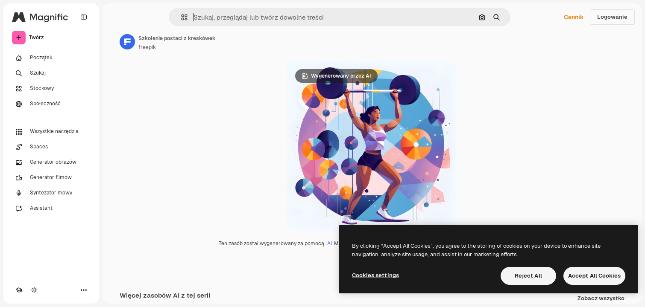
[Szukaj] (51, 73)
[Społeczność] (51, 104)
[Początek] (51, 58)
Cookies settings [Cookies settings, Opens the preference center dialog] (375, 275)
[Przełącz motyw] (34, 290)
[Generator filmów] (51, 178)
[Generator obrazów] (51, 162)
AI (329, 243)
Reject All (528, 275)
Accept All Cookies (594, 275)
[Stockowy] (51, 89)
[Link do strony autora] (127, 41)
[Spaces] (51, 147)
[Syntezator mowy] (51, 193)
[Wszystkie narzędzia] (51, 132)
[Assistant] (51, 208)
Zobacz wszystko (601, 298)
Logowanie (612, 16)
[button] (181, 17)
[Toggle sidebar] (84, 17)
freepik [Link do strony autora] (147, 47)
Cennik (574, 17)
